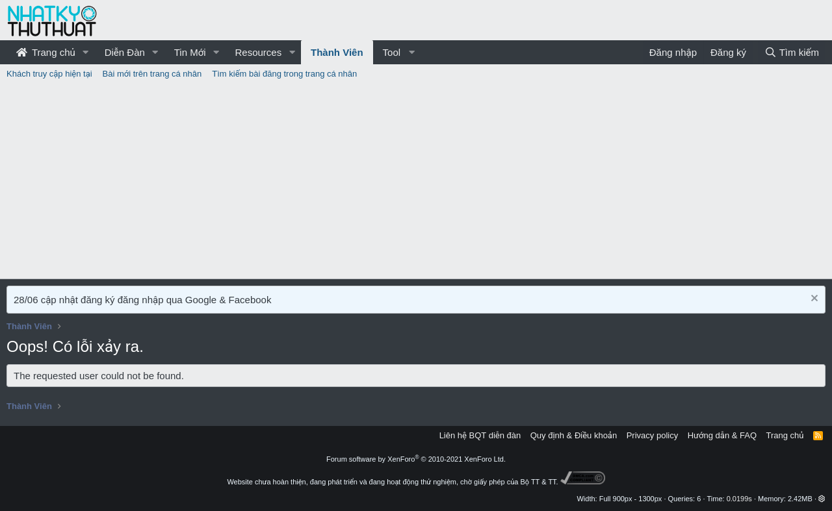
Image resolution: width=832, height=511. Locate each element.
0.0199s (739, 499)
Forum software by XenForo (416, 459)
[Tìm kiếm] (792, 52)
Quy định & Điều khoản (573, 435)
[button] (86, 52)
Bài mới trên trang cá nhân (152, 74)
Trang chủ (45, 52)
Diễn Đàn (125, 52)
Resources (258, 52)
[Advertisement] (416, 181)
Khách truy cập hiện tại (49, 74)
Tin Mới (190, 52)
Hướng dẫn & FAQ (722, 435)
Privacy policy (652, 435)
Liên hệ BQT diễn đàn (480, 435)
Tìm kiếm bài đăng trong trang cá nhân (284, 74)
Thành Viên (337, 52)
